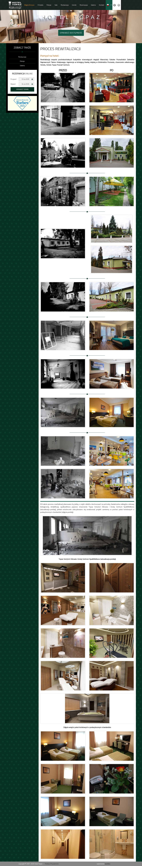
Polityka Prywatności (52, 864)
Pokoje (49, 5)
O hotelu (40, 5)
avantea (107, 864)
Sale (56, 5)
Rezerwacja (84, 5)
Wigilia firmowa (29, 5)
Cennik (74, 5)
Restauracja (65, 5)
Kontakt (101, 5)
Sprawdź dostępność (71, 32)
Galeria (93, 5)
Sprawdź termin (22, 89)
